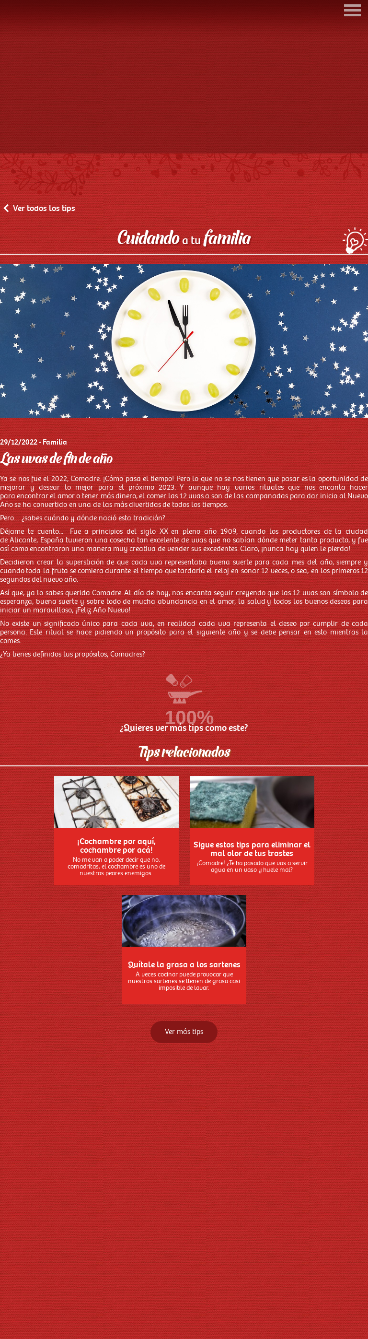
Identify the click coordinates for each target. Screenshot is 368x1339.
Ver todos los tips (40, 254)
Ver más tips (184, 1078)
